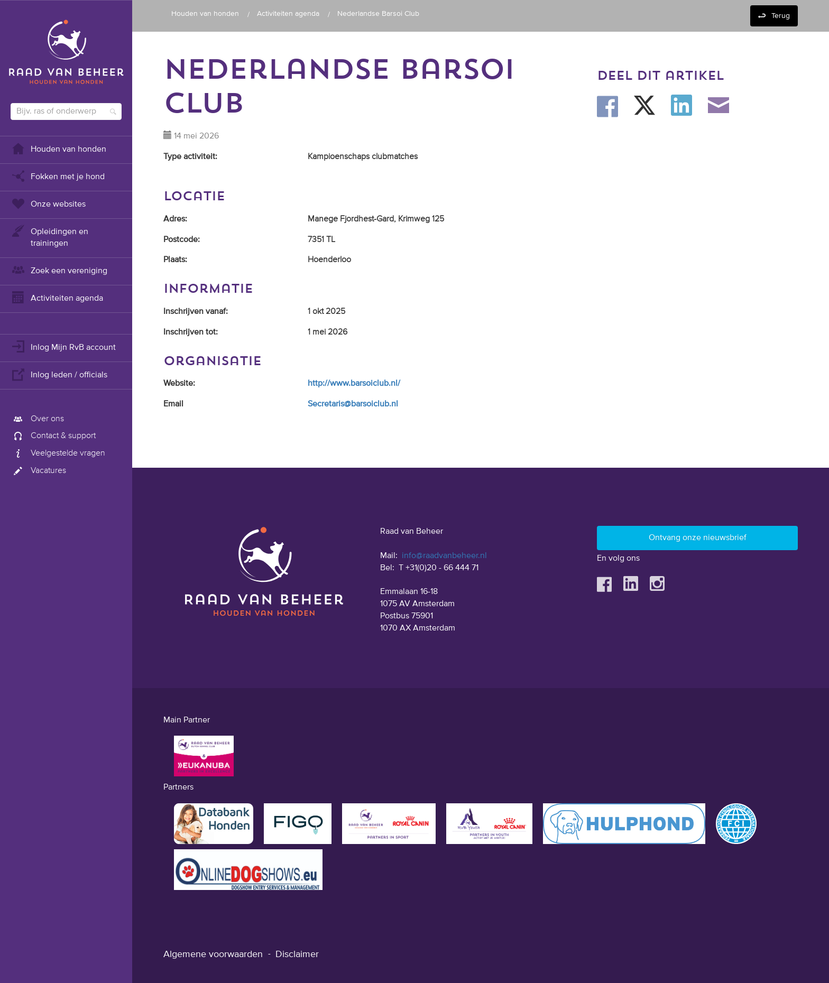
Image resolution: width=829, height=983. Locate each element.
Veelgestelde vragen (58, 453)
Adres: (175, 219)
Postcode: (181, 240)
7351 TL (321, 240)
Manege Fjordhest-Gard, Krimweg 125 (376, 219)
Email (173, 404)
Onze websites (48, 203)
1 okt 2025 (326, 312)
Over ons (37, 419)
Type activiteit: (190, 157)
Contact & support (53, 436)
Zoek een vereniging (59, 270)
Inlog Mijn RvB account (63, 346)
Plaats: (175, 260)
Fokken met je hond (58, 176)
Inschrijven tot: (190, 332)
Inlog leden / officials (59, 374)
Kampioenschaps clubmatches (363, 157)
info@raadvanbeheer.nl (444, 556)
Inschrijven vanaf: (195, 312)
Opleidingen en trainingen (49, 236)
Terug (780, 16)
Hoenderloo (329, 260)
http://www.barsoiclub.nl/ (354, 383)
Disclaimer (297, 954)
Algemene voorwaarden (213, 954)
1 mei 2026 (327, 332)
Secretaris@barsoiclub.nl (353, 404)
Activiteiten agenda (57, 297)
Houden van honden (58, 148)
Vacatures (38, 471)
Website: (179, 383)
